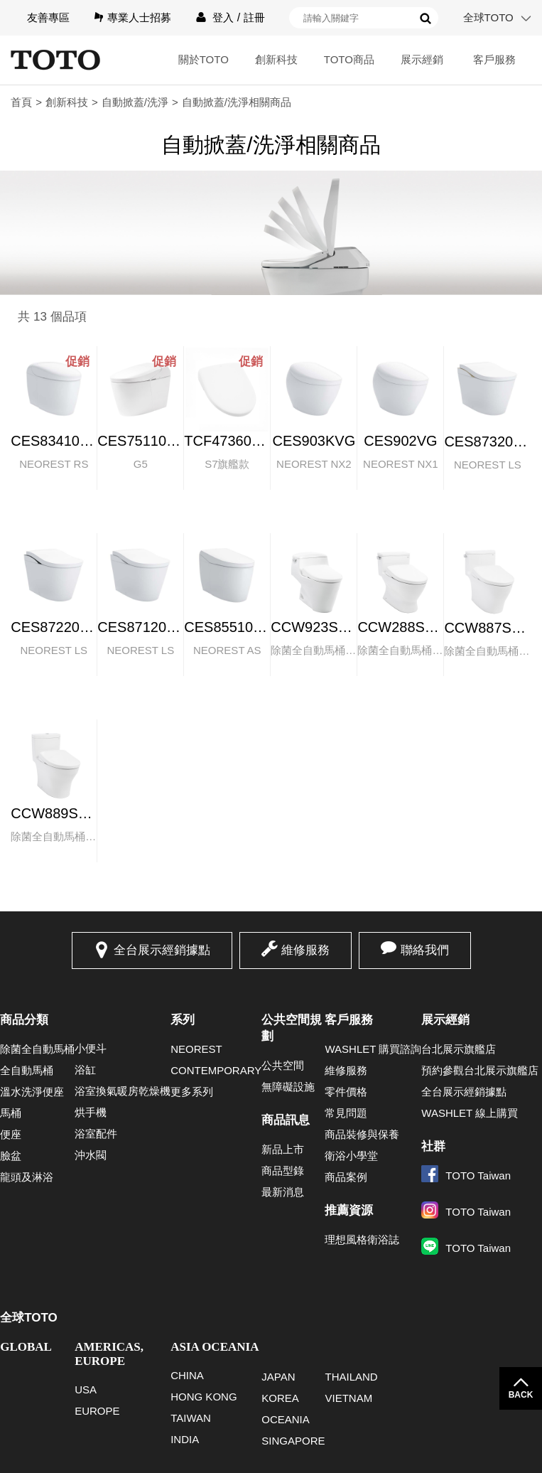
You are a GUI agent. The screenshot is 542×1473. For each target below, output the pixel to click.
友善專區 (48, 17)
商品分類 (24, 1020)
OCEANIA (285, 1419)
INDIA (184, 1439)
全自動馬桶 (26, 1070)
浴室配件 (96, 1133)
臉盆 (10, 1156)
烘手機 (91, 1112)
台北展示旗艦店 (458, 1049)
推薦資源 (349, 1210)
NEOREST (196, 1049)
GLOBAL (26, 1347)
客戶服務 (494, 59)
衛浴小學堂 (351, 1156)
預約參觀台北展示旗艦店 (479, 1070)
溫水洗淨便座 (32, 1092)
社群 (433, 1146)
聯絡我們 (425, 950)
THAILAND (351, 1377)
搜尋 (425, 18)
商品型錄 (282, 1170)
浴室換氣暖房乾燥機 (122, 1091)
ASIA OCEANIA (214, 1347)
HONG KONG (203, 1397)
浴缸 (85, 1070)
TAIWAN (190, 1418)
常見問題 (346, 1113)
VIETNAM (348, 1398)
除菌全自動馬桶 (37, 1049)
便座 (10, 1134)
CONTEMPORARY (215, 1070)
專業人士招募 (139, 17)
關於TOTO (203, 59)
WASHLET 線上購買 (469, 1113)
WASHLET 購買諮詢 (373, 1049)
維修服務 (305, 950)
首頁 (21, 102)
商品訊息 (285, 1120)
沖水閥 (91, 1155)
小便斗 (91, 1048)
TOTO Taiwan (466, 1175)
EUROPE (97, 1411)
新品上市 (282, 1149)
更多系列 (191, 1092)
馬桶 (10, 1113)
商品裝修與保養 (362, 1134)
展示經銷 (422, 59)
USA (86, 1389)
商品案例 (346, 1177)
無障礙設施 (288, 1087)
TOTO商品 (349, 59)
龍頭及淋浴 (26, 1177)
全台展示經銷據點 (162, 950)
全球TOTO (488, 17)
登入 (223, 17)
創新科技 (276, 59)
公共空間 (282, 1065)
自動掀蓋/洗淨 (135, 102)
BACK (521, 1395)
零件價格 (346, 1092)
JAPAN (278, 1377)
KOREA (280, 1398)
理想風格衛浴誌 (362, 1239)
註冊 (254, 17)
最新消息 (282, 1192)
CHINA (187, 1375)
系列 (182, 1020)
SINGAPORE (293, 1441)
